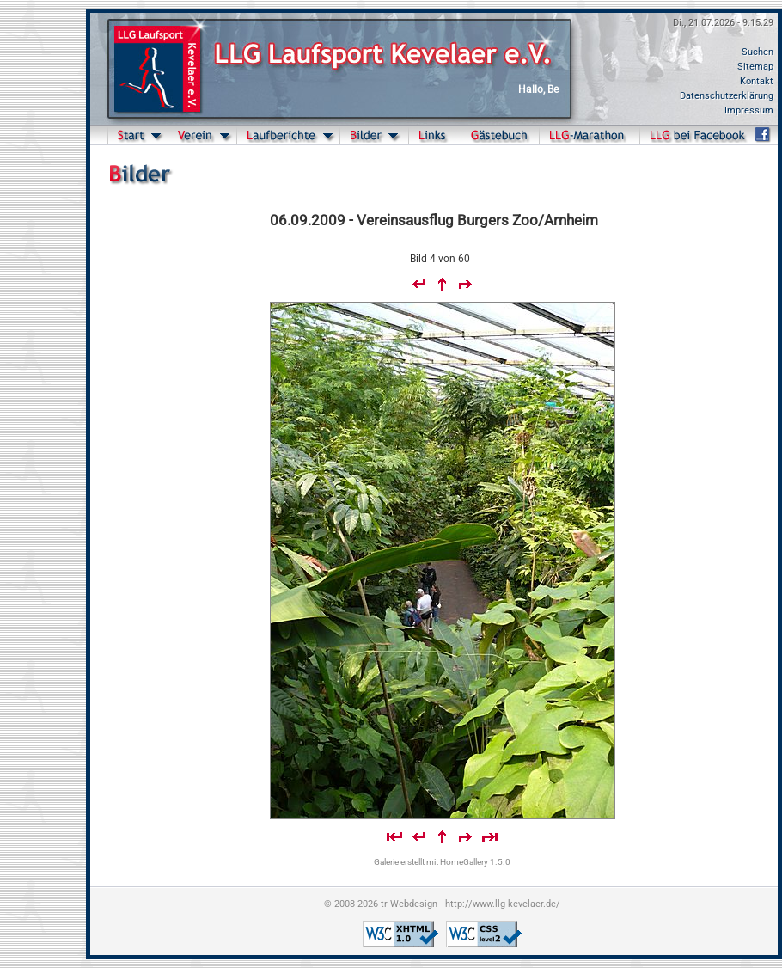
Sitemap (755, 66)
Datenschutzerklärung (726, 95)
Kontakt (756, 81)
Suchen (757, 52)
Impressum (748, 110)
